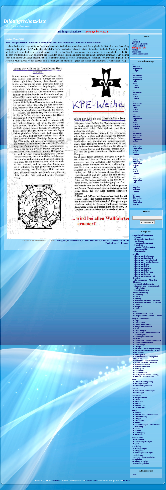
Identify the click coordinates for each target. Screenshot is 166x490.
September (137, 69)
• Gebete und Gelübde (91, 241)
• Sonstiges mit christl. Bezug (145, 375)
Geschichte (136, 396)
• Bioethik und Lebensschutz (145, 415)
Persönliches (137, 459)
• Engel (136, 321)
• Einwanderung (140, 417)
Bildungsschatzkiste (25, 21)
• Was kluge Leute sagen (143, 452)
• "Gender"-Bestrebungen (144, 247)
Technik (135, 389)
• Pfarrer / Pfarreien (141, 367)
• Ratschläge (138, 450)
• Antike (136, 400)
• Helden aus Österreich (143, 272)
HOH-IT (126, 481)
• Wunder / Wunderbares (111, 241)
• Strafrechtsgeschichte (142, 386)
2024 (133, 65)
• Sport (136, 444)
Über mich (136, 42)
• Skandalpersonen (141, 290)
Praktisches (136, 446)
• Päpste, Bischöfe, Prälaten (145, 363)
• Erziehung (138, 295)
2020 (133, 114)
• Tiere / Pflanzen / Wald (143, 314)
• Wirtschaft (138, 435)
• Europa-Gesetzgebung (143, 382)
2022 (133, 90)
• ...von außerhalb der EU (143, 284)
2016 (133, 176)
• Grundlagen (138, 393)
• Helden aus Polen (141, 270)
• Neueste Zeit (139, 406)
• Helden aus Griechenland (145, 260)
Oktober (136, 67)
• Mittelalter (138, 402)
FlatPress (56, 481)
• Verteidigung (139, 433)
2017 (133, 157)
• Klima (136, 429)
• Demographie (139, 251)
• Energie (137, 419)
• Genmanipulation (141, 463)
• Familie (137, 237)
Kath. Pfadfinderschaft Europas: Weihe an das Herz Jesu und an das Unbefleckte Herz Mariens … (55, 42)
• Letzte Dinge (139, 345)
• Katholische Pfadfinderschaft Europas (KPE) (119, 242)
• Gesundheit (138, 440)
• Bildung (137, 299)
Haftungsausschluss (140, 54)
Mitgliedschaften (138, 46)
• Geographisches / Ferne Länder (147, 316)
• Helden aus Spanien (142, 268)
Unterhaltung (137, 455)
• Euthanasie (138, 421)
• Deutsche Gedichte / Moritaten (147, 303)
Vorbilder (136, 254)
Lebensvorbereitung (140, 293)
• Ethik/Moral (139, 323)
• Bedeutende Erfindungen (144, 391)
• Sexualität (138, 245)
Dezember (137, 76)
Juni (135, 82)
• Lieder (136, 305)
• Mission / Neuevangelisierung (146, 349)
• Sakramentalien (74, 241)
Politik (134, 411)
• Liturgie (137, 347)
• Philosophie (138, 369)
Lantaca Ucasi (91, 481)
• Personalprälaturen (141, 365)
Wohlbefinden (137, 438)
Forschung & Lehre (140, 461)
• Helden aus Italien (141, 266)
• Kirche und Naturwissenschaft (147, 341)
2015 (133, 185)
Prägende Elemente (140, 44)
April (135, 86)
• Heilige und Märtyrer (142, 327)
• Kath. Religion (139, 331)
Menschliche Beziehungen (142, 235)
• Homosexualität (140, 249)
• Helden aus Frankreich (143, 258)
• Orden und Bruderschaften (145, 361)
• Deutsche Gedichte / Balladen (146, 301)
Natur (134, 312)
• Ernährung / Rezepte (142, 442)
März (135, 111)
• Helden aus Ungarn (141, 274)
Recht (134, 380)
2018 (133, 144)
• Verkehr (137, 431)
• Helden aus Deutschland (143, 256)
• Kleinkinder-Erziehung (143, 239)
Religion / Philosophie (140, 319)
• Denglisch (137, 307)
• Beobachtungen (140, 448)
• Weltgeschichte (140, 398)
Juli (134, 167)
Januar (136, 88)
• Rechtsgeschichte (140, 384)
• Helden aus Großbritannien (145, 262)
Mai (135, 84)
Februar (136, 126)
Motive (134, 40)
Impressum (136, 52)
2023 (133, 74)
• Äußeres (137, 413)
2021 (133, 101)
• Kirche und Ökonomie (143, 343)
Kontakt (135, 50)
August (136, 71)
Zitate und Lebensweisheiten (143, 457)
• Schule (136, 297)
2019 (133, 131)
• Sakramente (138, 371)
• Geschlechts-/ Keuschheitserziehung (143, 242)
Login (134, 474)
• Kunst (136, 309)
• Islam (136, 329)
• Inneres (137, 423)
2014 (133, 194)
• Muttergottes (60, 241)
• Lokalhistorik (139, 408)
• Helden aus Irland (141, 264)
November (137, 78)
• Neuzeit (137, 404)
